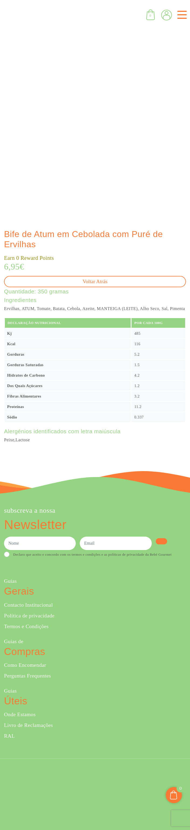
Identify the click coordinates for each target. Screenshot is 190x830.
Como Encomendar (25, 665)
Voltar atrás (95, 281)
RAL (9, 736)
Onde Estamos (20, 714)
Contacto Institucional (28, 605)
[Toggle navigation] (181, 15)
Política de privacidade (29, 615)
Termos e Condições (26, 626)
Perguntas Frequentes (27, 676)
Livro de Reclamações (28, 725)
